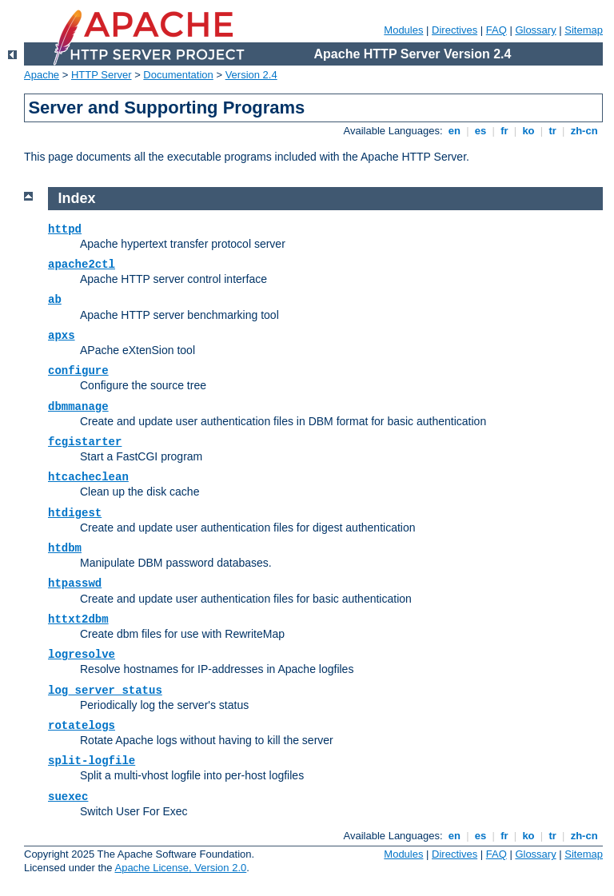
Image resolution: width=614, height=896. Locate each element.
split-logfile (91, 761)
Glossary (535, 30)
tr (553, 131)
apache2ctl (81, 264)
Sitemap (583, 30)
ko (528, 131)
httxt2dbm (78, 619)
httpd (65, 229)
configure (78, 370)
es (480, 131)
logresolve (81, 654)
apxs (61, 335)
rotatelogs (81, 725)
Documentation (178, 75)
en (454, 131)
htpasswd (75, 583)
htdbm (65, 548)
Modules (403, 30)
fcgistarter (85, 442)
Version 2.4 (251, 75)
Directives (454, 30)
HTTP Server (101, 75)
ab (55, 299)
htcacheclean (88, 477)
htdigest (75, 513)
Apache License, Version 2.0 (180, 868)
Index (77, 198)
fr (505, 131)
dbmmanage (78, 406)
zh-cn (584, 131)
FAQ (496, 30)
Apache (41, 75)
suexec (68, 796)
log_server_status (105, 690)
